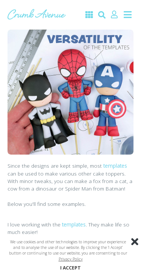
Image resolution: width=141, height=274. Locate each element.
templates (115, 165)
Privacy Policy (71, 259)
